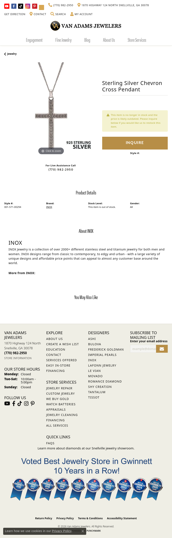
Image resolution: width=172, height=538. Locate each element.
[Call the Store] (15, 353)
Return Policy (43, 518)
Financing (55, 420)
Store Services (137, 39)
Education (55, 349)
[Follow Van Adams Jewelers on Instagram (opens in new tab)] (27, 6)
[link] (60, 5)
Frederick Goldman (106, 349)
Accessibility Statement (122, 518)
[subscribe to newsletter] (162, 349)
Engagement (34, 39)
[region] (51, 109)
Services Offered (61, 360)
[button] (58, 14)
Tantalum (97, 392)
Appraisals (56, 409)
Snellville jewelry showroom (113, 448)
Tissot (93, 397)
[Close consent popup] (83, 531)
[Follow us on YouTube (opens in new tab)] (6, 6)
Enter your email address (149, 341)
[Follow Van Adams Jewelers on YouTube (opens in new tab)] (41, 7)
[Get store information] (18, 358)
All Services (57, 425)
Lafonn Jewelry (102, 365)
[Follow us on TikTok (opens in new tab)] (20, 6)
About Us (109, 39)
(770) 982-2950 (60, 169)
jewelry (12, 54)
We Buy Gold (57, 399)
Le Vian (94, 371)
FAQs (50, 443)
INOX (49, 207)
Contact (53, 355)
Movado (95, 376)
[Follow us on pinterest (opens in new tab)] (34, 6)
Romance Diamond (105, 381)
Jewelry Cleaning (62, 415)
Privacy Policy (65, 518)
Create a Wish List (62, 344)
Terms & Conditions (90, 518)
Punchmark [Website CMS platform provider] (94, 530)
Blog (87, 39)
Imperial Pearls (102, 355)
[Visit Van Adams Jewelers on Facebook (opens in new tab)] (13, 6)
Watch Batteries (61, 404)
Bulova (94, 344)
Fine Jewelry (63, 39)
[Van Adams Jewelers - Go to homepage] (86, 25)
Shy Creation (100, 387)
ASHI (92, 339)
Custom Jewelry (60, 393)
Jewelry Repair (59, 388)
